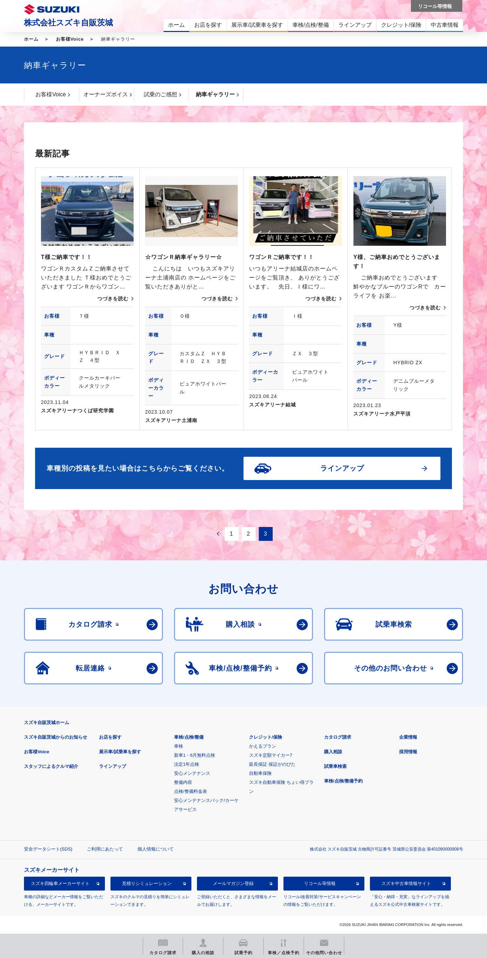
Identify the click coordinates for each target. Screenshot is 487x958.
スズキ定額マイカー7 (270, 755)
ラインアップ (112, 766)
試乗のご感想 (160, 94)
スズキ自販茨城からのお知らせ (55, 737)
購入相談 (333, 751)
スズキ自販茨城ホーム (46, 722)
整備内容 (183, 782)
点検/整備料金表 (190, 791)
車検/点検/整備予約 (343, 781)
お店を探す (110, 737)
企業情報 (408, 737)
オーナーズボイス (105, 94)
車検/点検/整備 (189, 737)
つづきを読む (113, 298)
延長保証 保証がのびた (272, 764)
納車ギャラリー (215, 94)
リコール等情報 (320, 883)
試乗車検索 (335, 766)
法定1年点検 (186, 764)
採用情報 (408, 751)
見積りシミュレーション (147, 883)
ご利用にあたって (105, 849)
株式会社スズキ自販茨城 (68, 22)
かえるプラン (262, 746)
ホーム (31, 39)
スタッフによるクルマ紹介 (51, 766)
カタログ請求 (337, 737)
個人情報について (156, 849)
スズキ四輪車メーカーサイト (60, 883)
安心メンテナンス (192, 773)
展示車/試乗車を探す (120, 751)
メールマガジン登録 (233, 883)
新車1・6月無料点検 (194, 755)
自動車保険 (260, 773)
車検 (178, 746)
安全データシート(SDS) (48, 849)
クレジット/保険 (265, 737)
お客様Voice (70, 39)
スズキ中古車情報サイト (406, 883)
